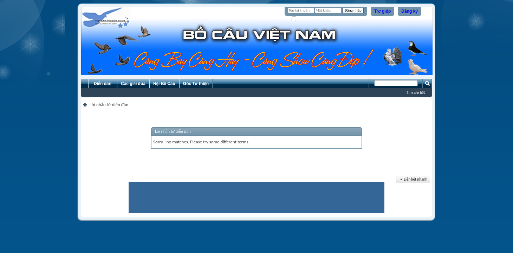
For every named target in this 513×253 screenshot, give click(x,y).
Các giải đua (133, 83)
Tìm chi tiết (415, 92)
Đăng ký (409, 11)
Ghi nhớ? (302, 19)
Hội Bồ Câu (164, 83)
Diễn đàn (102, 83)
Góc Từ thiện (196, 83)
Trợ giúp (382, 11)
